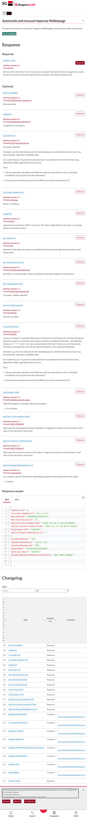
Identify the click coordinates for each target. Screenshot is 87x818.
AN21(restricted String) (19, 291)
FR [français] (4, 13)
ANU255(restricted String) (20, 100)
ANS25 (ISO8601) (17, 424)
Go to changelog (9, 34)
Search (33, 816)
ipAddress (14, 200)
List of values (11, 408)
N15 (11, 246)
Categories (54, 816)
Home (10, 816)
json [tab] (7, 499)
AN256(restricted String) (20, 270)
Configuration (30, 801)
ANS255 (13, 334)
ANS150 (13, 313)
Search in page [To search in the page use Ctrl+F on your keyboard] (83, 21)
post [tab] (17, 499)
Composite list (15, 473)
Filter (4, 587)
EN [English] (9, 13)
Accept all (6, 801)
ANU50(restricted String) (20, 122)
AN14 (12, 221)
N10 (11, 68)
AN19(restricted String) (19, 143)
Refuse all (17, 801)
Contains (10, 481)
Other (76, 816)
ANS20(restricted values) (20, 400)
